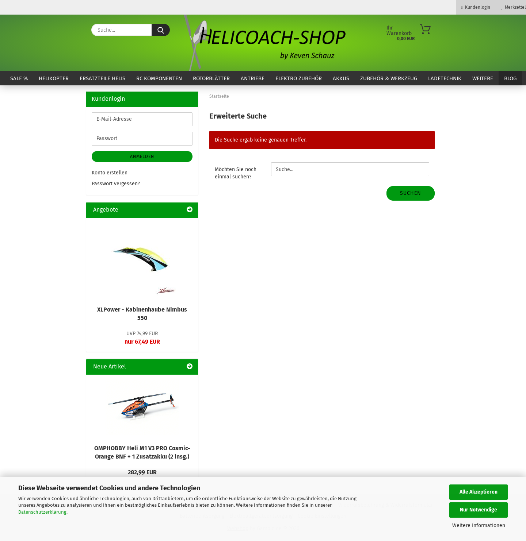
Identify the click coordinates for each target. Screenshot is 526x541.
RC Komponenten (159, 78)
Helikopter (54, 78)
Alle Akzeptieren (479, 492)
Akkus (341, 78)
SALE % (19, 78)
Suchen (410, 193)
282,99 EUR (142, 472)
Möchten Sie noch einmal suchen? (235, 173)
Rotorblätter (211, 78)
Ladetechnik (444, 78)
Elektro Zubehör (298, 78)
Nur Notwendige (478, 510)
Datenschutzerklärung (42, 512)
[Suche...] (161, 30)
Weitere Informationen (478, 525)
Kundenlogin (475, 7)
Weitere (482, 78)
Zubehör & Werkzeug (388, 78)
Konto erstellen (109, 173)
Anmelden (142, 156)
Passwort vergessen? (116, 184)
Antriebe (252, 78)
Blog (510, 78)
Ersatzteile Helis (102, 78)
